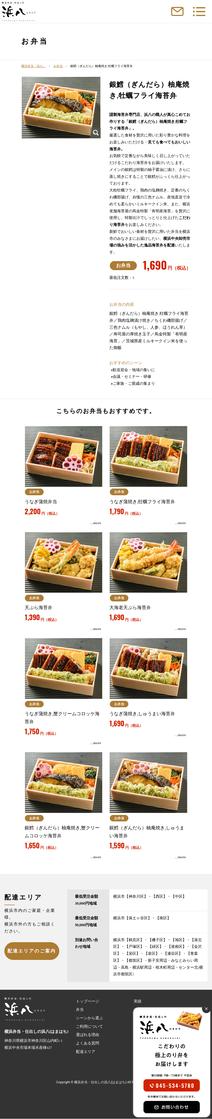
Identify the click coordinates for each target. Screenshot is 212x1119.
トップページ (87, 1001)
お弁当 (58, 66)
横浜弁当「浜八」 (33, 66)
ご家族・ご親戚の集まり (134, 383)
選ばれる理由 (87, 1035)
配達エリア (85, 1051)
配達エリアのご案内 (31, 951)
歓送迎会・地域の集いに (134, 370)
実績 (137, 1001)
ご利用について (89, 1026)
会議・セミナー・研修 (132, 376)
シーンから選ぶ (89, 1018)
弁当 (80, 1009)
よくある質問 (87, 1043)
